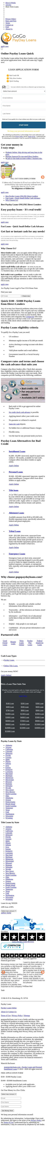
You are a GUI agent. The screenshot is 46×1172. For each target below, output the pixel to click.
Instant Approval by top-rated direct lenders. (22, 156)
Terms (7, 23)
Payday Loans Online (9, 1008)
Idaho (7, 759)
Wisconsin (9, 816)
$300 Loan (40, 703)
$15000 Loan (39, 724)
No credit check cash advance (19, 412)
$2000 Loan (39, 714)
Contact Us (12, 1012)
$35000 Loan (10, 731)
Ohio (7, 796)
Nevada (8, 788)
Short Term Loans (12, 7)
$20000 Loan (10, 728)
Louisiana (9, 772)
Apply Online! (6, 675)
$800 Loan (25, 710)
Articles (8, 5)
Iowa (7, 765)
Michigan (8, 776)
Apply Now (23, 696)
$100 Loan (10, 703)
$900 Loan (40, 710)
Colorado (8, 751)
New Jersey (9, 790)
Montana (8, 784)
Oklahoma (9, 798)
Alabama (8, 745)
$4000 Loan (24, 717)
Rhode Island (10, 804)
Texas (7, 810)
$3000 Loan (9, 717)
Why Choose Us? (11, 200)
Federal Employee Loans (39, 643)
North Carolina (10, 794)
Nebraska (8, 786)
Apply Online (14, 466)
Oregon (8, 800)
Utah (7, 812)
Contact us (9, 25)
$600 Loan (40, 707)
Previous (3, 177)
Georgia (8, 757)
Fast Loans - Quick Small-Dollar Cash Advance (22, 198)
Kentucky (8, 770)
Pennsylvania (10, 802)
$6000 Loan (9, 721)
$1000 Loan (9, 714)
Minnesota (9, 778)
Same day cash (14, 424)
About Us (8, 29)
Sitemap (27, 1016)
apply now (5, 46)
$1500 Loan (24, 714)
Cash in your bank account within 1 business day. (24, 158)
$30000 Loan (39, 728)
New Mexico (10, 792)
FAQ (7, 27)
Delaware (8, 753)
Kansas (8, 768)
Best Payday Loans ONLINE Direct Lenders (21, 196)
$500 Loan (25, 707)
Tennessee (9, 808)
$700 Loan (10, 710)
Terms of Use (31, 136)
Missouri (8, 782)
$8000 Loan (39, 721)
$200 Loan (25, 703)
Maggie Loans (13, 643)
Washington (9, 814)
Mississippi (9, 780)
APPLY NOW (6, 913)
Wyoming (9, 818)
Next (42, 177)
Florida (8, 755)
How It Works (10, 3)
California (9, 749)
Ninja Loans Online (21, 643)
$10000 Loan (25, 724)
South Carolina (10, 806)
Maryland (8, 774)
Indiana (8, 763)
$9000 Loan (9, 724)
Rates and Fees (10, 21)
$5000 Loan (39, 717)
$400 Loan (10, 707)
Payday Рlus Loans (30, 643)
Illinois (8, 761)
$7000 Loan (24, 721)
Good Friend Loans (5, 643)
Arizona (8, 747)
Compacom (30, 317)
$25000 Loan (25, 728)
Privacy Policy (10, 19)
